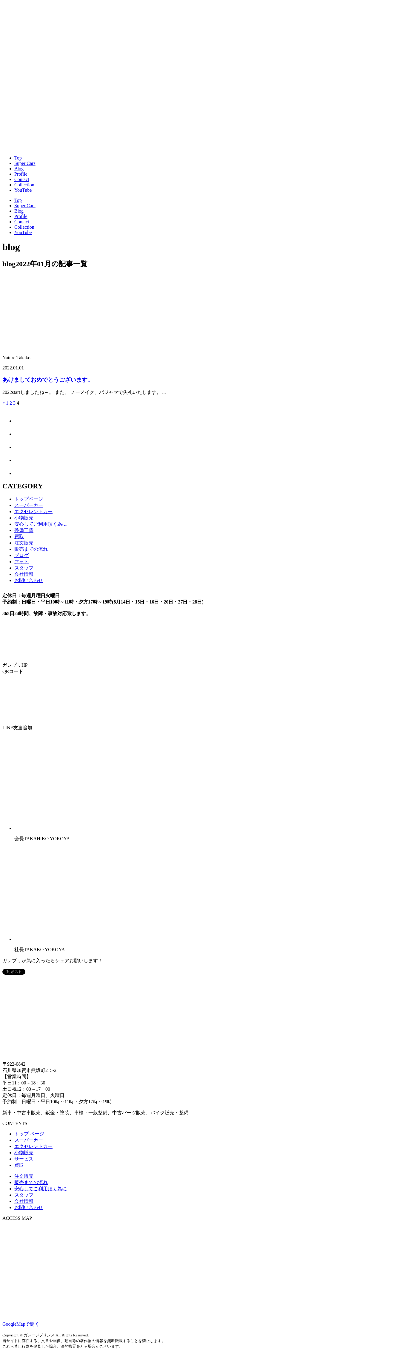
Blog (19, 168)
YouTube (23, 190)
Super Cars (25, 163)
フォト (21, 561)
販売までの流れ (31, 549)
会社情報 (23, 574)
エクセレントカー (33, 511)
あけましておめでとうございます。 (47, 380)
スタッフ (23, 567)
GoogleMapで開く (20, 1324)
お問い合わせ (28, 580)
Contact (21, 179)
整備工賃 (23, 530)
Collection (24, 184)
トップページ (28, 499)
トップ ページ (29, 1133)
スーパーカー (28, 505)
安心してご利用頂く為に (40, 524)
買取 (19, 536)
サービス (23, 1158)
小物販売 (23, 517)
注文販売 (23, 542)
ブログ (21, 555)
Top (18, 157)
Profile (20, 174)
